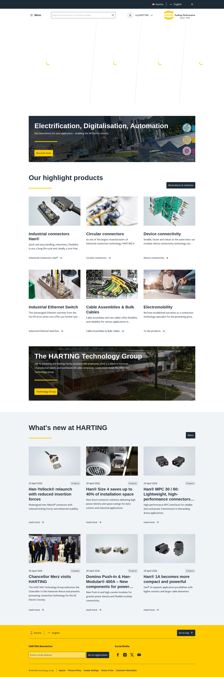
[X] (132, 655)
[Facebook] (118, 655)
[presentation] (175, 4)
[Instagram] (125, 655)
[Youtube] (139, 655)
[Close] (192, 4)
